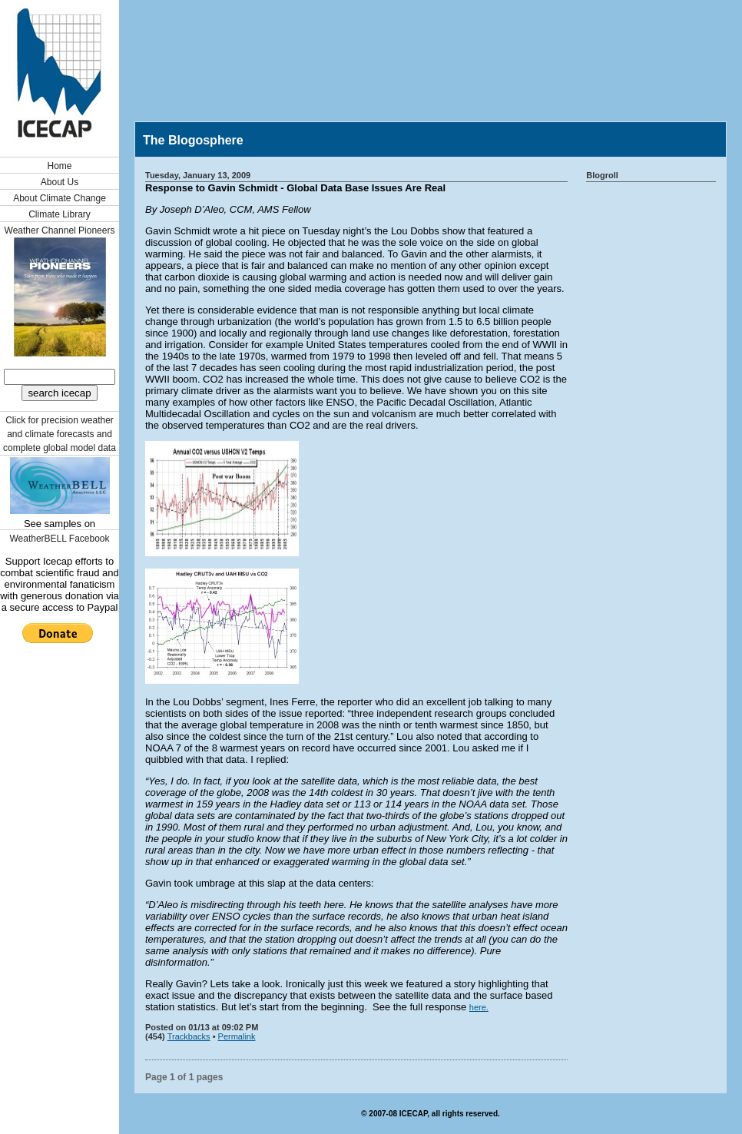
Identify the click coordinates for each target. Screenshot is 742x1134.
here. (479, 1007)
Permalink (237, 1036)
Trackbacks (188, 1036)
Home (59, 166)
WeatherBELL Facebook (59, 538)
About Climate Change (59, 198)
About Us (59, 182)
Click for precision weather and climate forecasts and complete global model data (59, 434)
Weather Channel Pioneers (60, 230)
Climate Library (59, 214)
